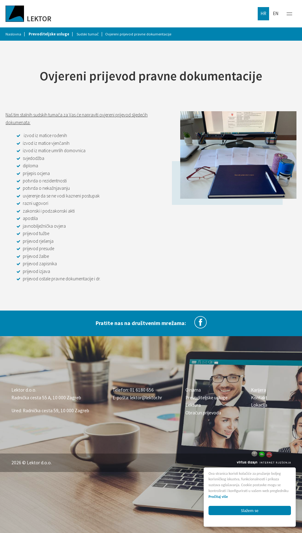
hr (263, 13)
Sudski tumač (88, 34)
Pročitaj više (218, 496)
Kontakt (259, 398)
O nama (193, 390)
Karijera (258, 390)
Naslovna (13, 34)
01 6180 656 (142, 390)
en (275, 13)
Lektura (193, 405)
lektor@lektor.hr (146, 398)
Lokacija (259, 405)
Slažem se (250, 510)
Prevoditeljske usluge (206, 398)
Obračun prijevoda (203, 413)
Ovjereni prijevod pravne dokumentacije (138, 34)
